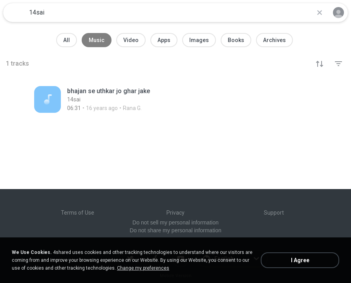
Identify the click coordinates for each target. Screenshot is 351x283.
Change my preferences (143, 268)
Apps (163, 40)
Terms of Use (77, 212)
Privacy (175, 212)
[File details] (129, 99)
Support (274, 212)
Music (96, 40)
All (66, 40)
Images (199, 40)
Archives (274, 40)
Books (236, 40)
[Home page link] (15, 13)
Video (131, 40)
